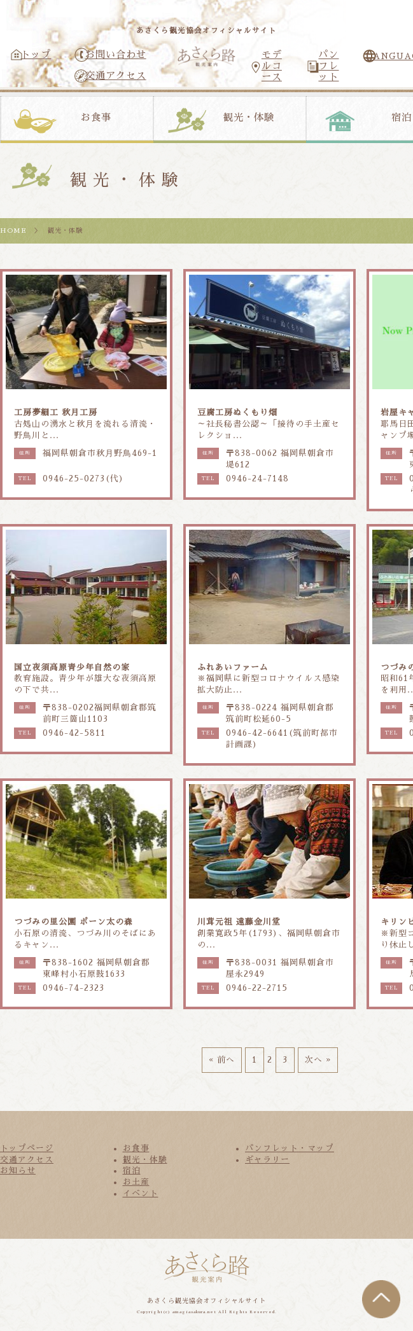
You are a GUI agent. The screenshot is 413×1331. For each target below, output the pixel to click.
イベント (140, 1193)
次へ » (318, 1060)
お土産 (136, 1182)
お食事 (96, 118)
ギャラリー (267, 1159)
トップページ (26, 1148)
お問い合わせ (115, 55)
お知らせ (18, 1170)
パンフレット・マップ (289, 1148)
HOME (13, 230)
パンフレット (328, 66)
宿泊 (132, 1170)
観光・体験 (248, 118)
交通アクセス (115, 76)
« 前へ (222, 1060)
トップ (35, 55)
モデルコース (272, 66)
